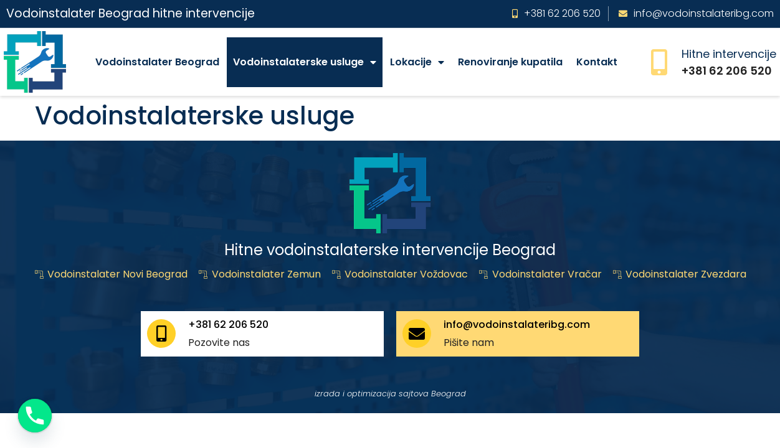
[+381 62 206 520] (161, 333)
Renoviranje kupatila (510, 62)
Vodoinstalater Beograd (157, 62)
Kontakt (596, 62)
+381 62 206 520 (228, 324)
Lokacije (417, 62)
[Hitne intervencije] (659, 62)
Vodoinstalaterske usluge (304, 62)
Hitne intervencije (729, 54)
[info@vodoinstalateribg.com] (416, 333)
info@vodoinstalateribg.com (517, 324)
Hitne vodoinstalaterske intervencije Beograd (390, 250)
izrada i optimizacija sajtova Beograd (390, 393)
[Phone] (35, 415)
